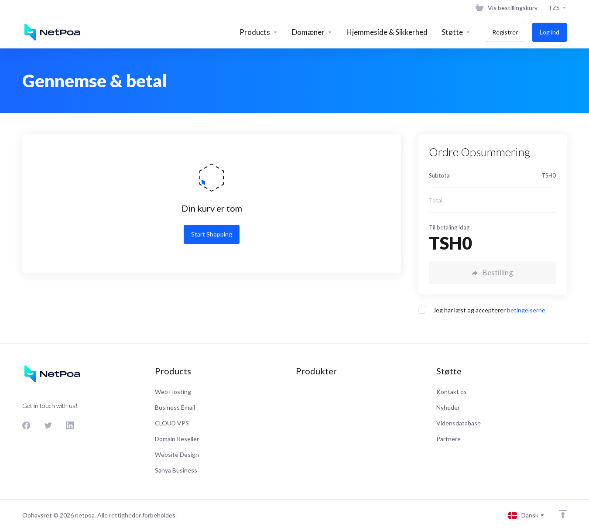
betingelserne (526, 310)
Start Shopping (211, 234)
